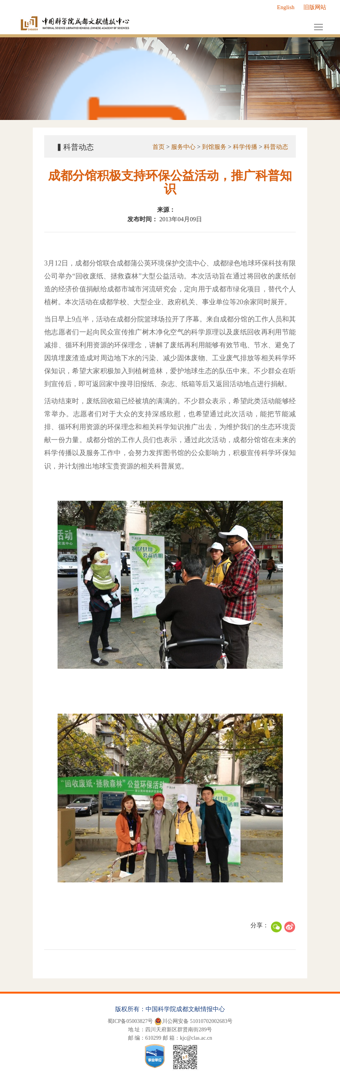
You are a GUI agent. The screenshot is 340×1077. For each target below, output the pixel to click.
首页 (158, 147)
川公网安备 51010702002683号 (193, 1021)
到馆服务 (214, 147)
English (286, 7)
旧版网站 (314, 7)
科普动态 (276, 147)
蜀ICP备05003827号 (130, 1021)
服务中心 (183, 147)
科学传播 (245, 147)
